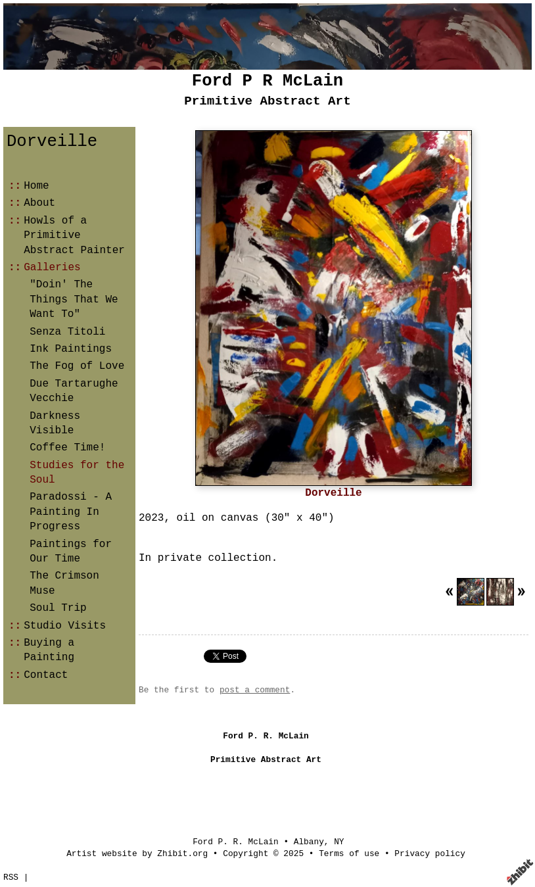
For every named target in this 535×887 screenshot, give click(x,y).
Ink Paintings (71, 349)
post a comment (255, 690)
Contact (46, 675)
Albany (309, 842)
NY (339, 842)
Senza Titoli (67, 332)
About (39, 203)
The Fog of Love (77, 366)
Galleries (52, 268)
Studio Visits (65, 626)
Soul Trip (58, 608)
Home (36, 186)
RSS (10, 877)
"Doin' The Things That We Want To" (74, 299)
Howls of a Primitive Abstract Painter (74, 235)
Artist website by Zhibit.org (137, 854)
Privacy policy (429, 854)
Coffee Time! (67, 448)
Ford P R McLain (267, 81)
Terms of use (349, 854)
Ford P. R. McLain (236, 842)
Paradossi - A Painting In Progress (71, 512)
